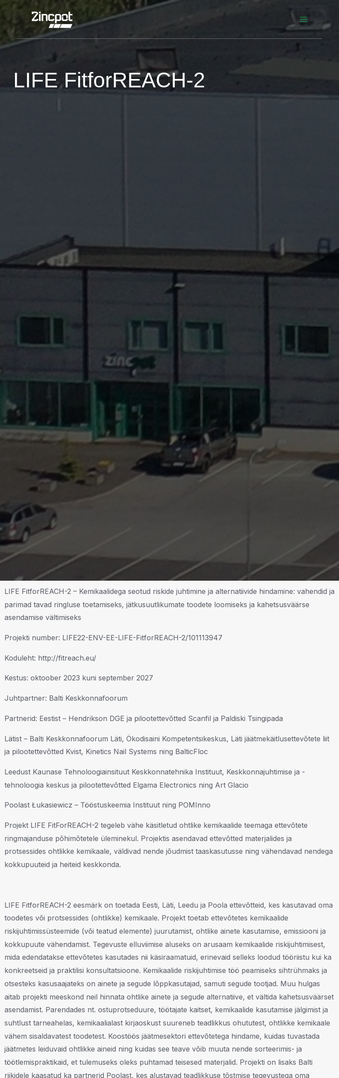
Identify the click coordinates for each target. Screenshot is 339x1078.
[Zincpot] (52, 19)
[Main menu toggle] (303, 19)
